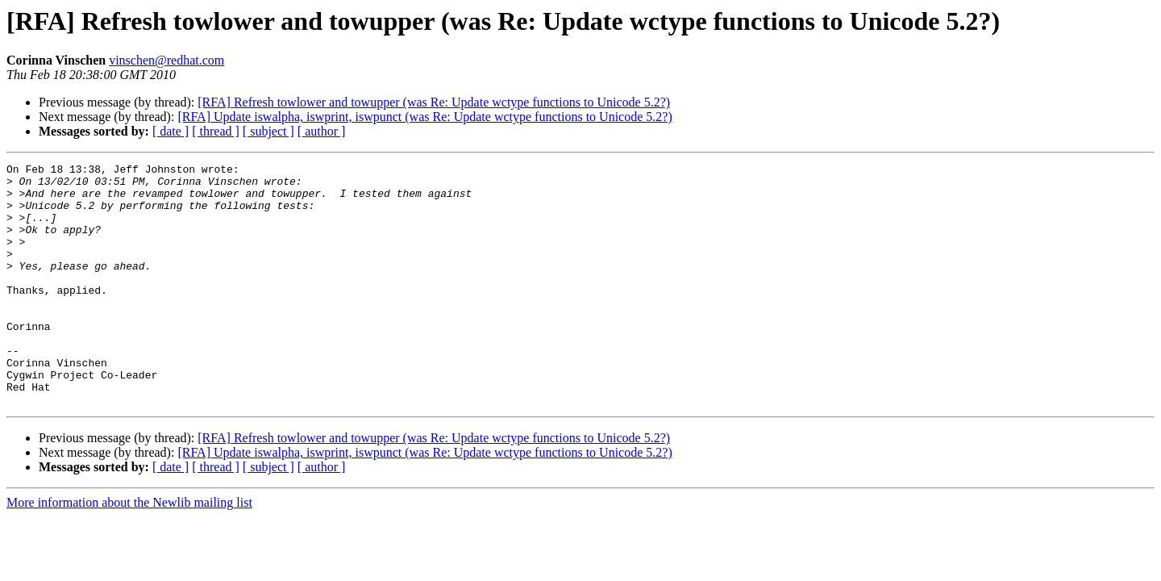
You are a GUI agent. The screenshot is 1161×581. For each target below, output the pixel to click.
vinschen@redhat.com (166, 60)
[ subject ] (268, 131)
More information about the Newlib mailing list (129, 551)
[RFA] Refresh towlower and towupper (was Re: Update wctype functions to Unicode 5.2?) (434, 102)
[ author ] (322, 131)
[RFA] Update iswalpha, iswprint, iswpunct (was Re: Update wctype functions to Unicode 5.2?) (424, 116)
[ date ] (170, 131)
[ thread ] (215, 131)
